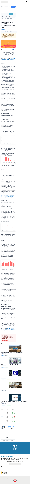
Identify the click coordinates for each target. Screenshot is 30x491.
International (11, 18)
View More (27, 343)
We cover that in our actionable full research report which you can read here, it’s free (8, 329)
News (5, 18)
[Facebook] (7, 438)
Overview (3, 18)
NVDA (1, 420)
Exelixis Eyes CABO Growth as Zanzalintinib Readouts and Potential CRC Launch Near (14, 402)
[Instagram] (11, 438)
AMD (1, 413)
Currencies (8, 18)
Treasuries (3, 19)
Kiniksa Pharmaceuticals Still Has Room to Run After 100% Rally (12, 364)
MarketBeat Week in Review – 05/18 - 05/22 (8, 389)
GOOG (2, 416)
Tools (9, 16)
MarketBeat (3, 355)
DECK (7, 355)
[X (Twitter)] (5, 438)
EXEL (7, 405)
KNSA (7, 367)
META (1, 417)
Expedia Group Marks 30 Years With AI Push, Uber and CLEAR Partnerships (13, 376)
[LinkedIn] (9, 438)
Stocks (2, 16)
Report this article (5, 340)
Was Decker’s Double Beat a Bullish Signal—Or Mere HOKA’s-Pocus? (12, 352)
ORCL (1, 421)
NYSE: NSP (9, 105)
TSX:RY (10, 405)
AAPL (1, 412)
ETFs (6, 16)
